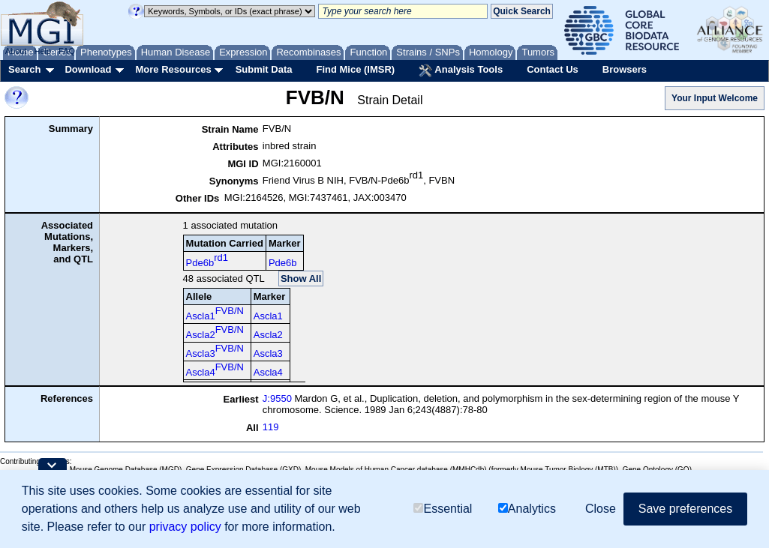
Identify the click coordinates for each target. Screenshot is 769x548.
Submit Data (264, 69)
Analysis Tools (461, 70)
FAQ (67, 50)
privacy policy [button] (185, 526)
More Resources (173, 69)
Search (24, 69)
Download (88, 69)
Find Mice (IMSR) (355, 69)
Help (42, 50)
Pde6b (207, 260)
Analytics (527, 508)
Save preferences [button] (685, 508)
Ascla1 (215, 313)
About (16, 50)
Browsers (624, 69)
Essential (442, 508)
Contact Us (552, 69)
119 (271, 427)
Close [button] (600, 508)
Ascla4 (215, 369)
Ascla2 (215, 332)
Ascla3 (215, 351)
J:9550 (277, 398)
